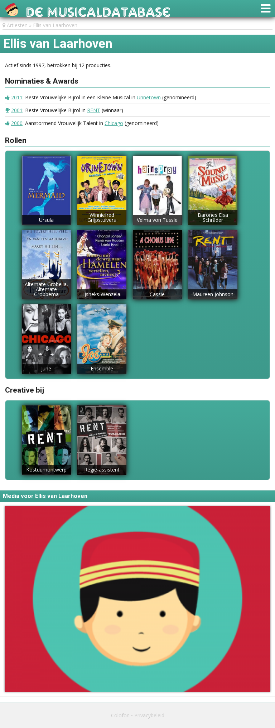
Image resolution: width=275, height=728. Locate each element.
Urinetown (149, 97)
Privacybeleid (149, 715)
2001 (17, 110)
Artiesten (17, 25)
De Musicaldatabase (98, 10)
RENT (93, 110)
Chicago (114, 123)
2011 (17, 97)
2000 (17, 123)
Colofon (120, 715)
